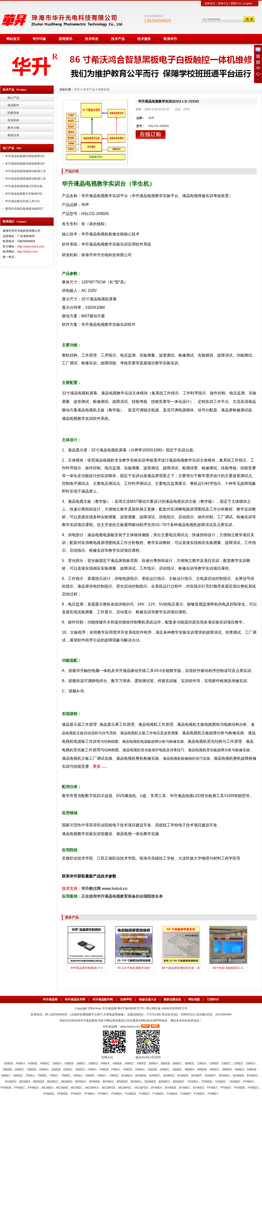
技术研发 (91, 39)
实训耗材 (13, 120)
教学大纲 (13, 127)
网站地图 (194, 999)
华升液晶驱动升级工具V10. (22, 201)
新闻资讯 (65, 39)
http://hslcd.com (27, 251)
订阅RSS (213, 999)
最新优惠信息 (172, 999)
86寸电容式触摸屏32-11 (228, 968)
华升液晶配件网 (102, 999)
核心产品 (13, 97)
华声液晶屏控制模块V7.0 (86, 968)
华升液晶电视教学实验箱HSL (24, 193)
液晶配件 (13, 105)
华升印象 (39, 39)
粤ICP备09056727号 (131, 1008)
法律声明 (126, 999)
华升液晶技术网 (75, 999)
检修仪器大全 (147, 999)
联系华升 (170, 39)
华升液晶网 (50, 999)
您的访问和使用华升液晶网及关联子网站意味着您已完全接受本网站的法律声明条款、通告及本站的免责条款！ (131, 1020)
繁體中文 (236, 3)
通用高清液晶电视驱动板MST (24, 208)
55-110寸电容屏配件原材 (133, 968)
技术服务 (144, 39)
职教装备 (13, 112)
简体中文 (223, 3)
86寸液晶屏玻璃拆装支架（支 (181, 968)
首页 (77, 89)
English (248, 3)
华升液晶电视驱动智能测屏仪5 (25, 156)
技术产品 (118, 39)
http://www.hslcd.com (31, 246)
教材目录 (13, 135)
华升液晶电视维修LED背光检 (24, 186)
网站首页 (13, 39)
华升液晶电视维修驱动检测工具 (25, 171)
